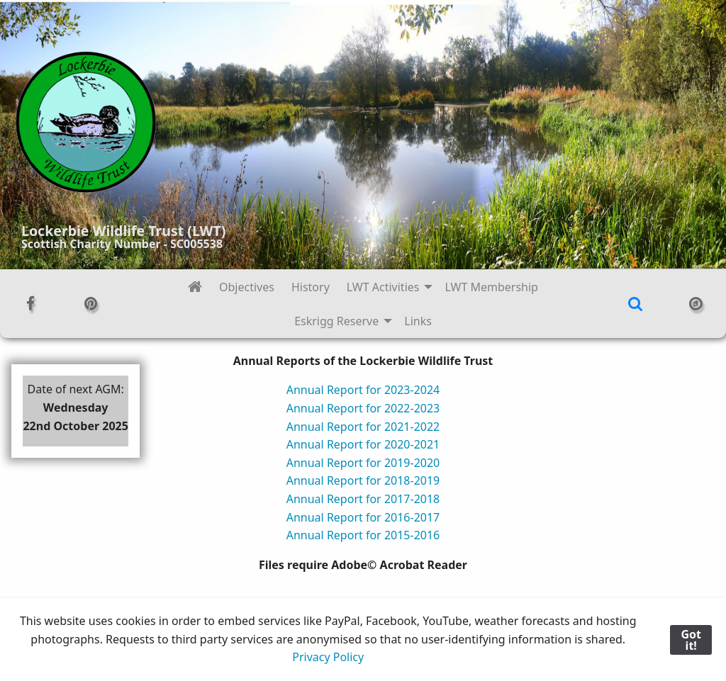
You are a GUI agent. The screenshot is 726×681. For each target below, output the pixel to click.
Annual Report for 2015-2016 (363, 535)
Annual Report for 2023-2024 (363, 390)
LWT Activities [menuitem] (383, 287)
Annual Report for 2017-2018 (363, 499)
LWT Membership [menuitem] (491, 287)
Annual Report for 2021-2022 (363, 426)
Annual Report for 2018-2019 (363, 480)
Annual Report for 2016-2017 (363, 517)
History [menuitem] (310, 287)
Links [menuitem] (418, 321)
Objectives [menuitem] (246, 287)
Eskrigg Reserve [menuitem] (336, 321)
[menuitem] (195, 286)
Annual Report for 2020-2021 (363, 444)
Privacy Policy (328, 657)
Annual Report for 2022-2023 (363, 408)
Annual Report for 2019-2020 (363, 463)
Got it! (691, 639)
